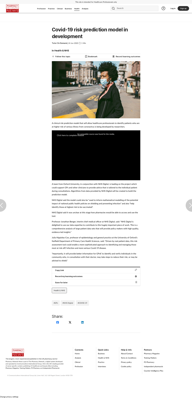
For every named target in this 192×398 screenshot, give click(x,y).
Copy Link (96, 270)
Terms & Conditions (128, 358)
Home (77, 353)
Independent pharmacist (153, 366)
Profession (79, 366)
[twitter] (70, 322)
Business (101, 353)
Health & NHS (59, 290)
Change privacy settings (9, 397)
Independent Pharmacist (51, 368)
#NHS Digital (68, 303)
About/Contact (127, 353)
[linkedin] (82, 322)
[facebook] (58, 322)
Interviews (102, 366)
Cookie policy (126, 366)
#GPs (56, 303)
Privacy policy (126, 362)
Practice (101, 362)
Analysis (78, 358)
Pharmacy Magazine (12, 368)
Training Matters (25, 368)
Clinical (77, 362)
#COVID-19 (82, 303)
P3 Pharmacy (35, 368)
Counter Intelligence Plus (153, 371)
